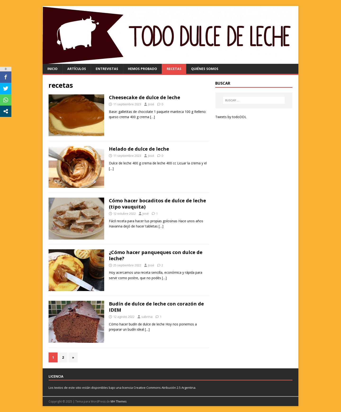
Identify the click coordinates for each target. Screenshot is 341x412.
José (151, 104)
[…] (152, 117)
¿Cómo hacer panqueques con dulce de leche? (155, 255)
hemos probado (142, 68)
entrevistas (107, 68)
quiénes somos (204, 68)
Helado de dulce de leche (139, 149)
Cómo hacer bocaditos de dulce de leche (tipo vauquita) (157, 203)
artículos (76, 68)
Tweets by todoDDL (231, 117)
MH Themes (118, 401)
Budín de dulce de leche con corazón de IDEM (156, 307)
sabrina (147, 317)
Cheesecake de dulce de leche (144, 97)
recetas (174, 68)
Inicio (52, 68)
